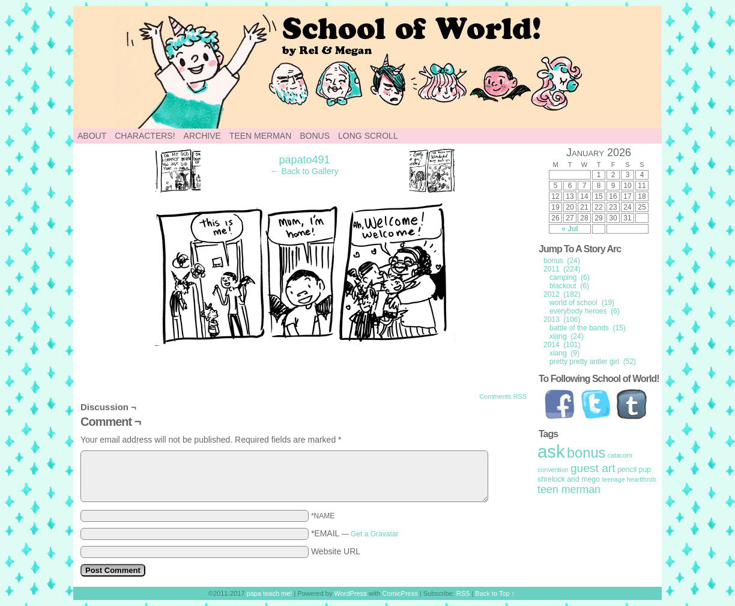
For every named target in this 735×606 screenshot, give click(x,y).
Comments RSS (503, 396)
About (91, 136)
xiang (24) (566, 336)
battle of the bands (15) (587, 328)
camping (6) (569, 277)
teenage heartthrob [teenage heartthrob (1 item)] (629, 479)
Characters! (145, 136)
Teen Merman (260, 136)
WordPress (350, 593)
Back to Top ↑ (495, 593)
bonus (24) (561, 260)
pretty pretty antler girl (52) (592, 361)
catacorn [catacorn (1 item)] (620, 455)
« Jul (569, 229)
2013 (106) (561, 319)
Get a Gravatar (374, 534)
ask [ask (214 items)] (551, 451)
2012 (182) (561, 294)
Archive (202, 136)
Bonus (315, 136)
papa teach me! (269, 593)
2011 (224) (561, 269)
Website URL (335, 551)
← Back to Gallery (305, 171)
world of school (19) (581, 302)
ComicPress (399, 593)
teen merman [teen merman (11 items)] (568, 489)
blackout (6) (569, 286)
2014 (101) (561, 345)
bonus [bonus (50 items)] (586, 453)
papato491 (304, 160)
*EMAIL (355, 533)
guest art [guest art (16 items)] (593, 468)
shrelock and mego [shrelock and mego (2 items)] (568, 479)
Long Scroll (368, 136)
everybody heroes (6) (584, 311)
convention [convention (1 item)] (553, 469)
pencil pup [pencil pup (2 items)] (634, 469)
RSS (463, 593)
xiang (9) (564, 353)
